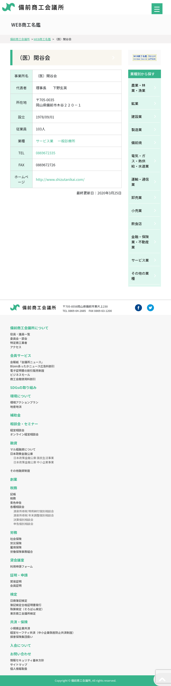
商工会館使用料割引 (23, 379)
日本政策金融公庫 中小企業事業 (34, 462)
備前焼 (136, 142)
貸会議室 (17, 560)
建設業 (136, 116)
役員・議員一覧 (20, 334)
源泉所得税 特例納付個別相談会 (34, 511)
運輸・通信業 (140, 182)
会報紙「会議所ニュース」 (27, 362)
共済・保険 (19, 621)
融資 (13, 443)
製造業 (136, 129)
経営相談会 (17, 430)
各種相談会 (17, 507)
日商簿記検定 (18, 601)
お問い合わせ (20, 653)
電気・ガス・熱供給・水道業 (140, 161)
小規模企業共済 (20, 628)
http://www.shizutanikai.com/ (60, 179)
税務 (13, 487)
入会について (20, 645)
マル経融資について (23, 449)
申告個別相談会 (23, 524)
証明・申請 (19, 575)
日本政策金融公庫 (21, 454)
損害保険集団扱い (21, 637)
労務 (13, 532)
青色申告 (16, 503)
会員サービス (20, 355)
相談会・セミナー (24, 423)
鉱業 (134, 103)
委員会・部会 (18, 338)
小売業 (136, 210)
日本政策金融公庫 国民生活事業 (34, 458)
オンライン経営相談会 (24, 434)
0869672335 (45, 152)
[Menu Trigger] (157, 8)
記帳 (13, 494)
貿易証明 (16, 581)
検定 (13, 594)
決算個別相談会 (23, 520)
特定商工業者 (18, 343)
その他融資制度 (20, 471)
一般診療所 (66, 140)
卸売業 (136, 197)
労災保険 (16, 543)
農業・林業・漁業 (138, 87)
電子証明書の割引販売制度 (27, 370)
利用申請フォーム (21, 566)
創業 (13, 479)
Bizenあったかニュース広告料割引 (32, 366)
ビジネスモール (20, 375)
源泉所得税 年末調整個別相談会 (34, 515)
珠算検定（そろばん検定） (27, 609)
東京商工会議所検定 (23, 613)
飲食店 (136, 223)
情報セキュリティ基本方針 (27, 660)
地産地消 (16, 407)
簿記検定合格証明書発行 (25, 605)
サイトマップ (18, 664)
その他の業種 (140, 276)
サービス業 (44, 140)
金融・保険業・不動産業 (140, 242)
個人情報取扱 (18, 669)
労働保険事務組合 (21, 552)
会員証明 (16, 585)
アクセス (15, 347)
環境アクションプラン (24, 402)
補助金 (15, 415)
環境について (20, 395)
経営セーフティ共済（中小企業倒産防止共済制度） (42, 633)
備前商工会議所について (29, 327)
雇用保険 (16, 547)
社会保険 (16, 539)
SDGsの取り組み (23, 387)
